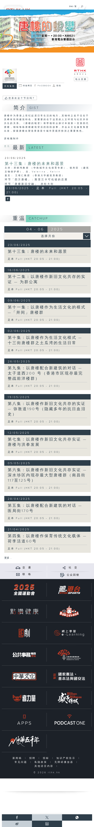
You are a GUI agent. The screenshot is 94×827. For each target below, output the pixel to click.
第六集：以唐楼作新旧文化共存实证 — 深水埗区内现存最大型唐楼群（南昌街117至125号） (47, 475)
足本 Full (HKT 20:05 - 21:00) (34, 259)
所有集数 (9, 86)
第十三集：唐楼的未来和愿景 (34, 164)
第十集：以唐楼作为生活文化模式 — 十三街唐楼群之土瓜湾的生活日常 (45, 340)
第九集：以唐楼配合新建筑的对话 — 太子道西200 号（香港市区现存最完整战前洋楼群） (45, 373)
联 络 (26, 574)
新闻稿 (18, 758)
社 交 (73, 567)
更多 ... (8, 557)
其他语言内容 (44, 766)
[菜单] (89, 6)
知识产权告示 (66, 758)
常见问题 (22, 762)
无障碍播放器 (64, 762)
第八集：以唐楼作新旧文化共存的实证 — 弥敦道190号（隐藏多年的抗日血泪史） (47, 409)
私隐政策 (41, 762)
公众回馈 (73, 574)
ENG (71, 6)
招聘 (33, 758)
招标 (47, 758)
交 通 (26, 567)
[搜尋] (82, 6)
